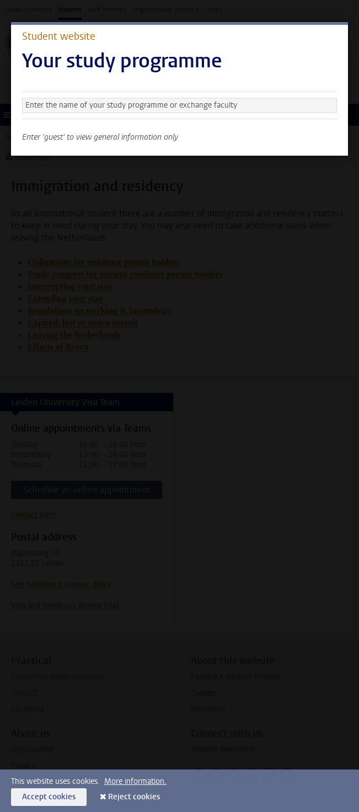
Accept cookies (49, 797)
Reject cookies (134, 797)
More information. (135, 781)
